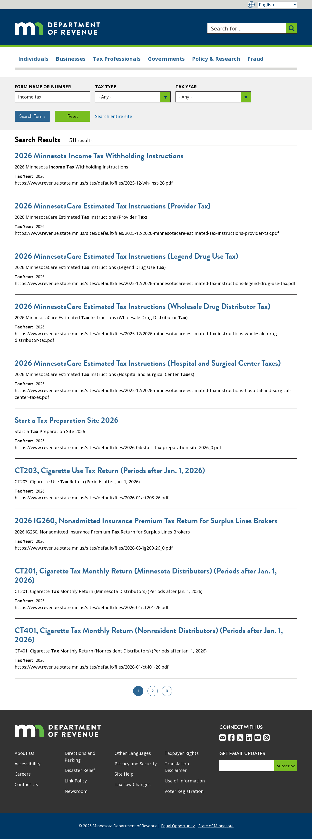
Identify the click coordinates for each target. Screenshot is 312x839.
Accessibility (27, 764)
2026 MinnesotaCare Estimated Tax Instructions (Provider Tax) (113, 206)
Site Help (124, 774)
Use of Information (185, 781)
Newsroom (76, 791)
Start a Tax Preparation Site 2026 (66, 420)
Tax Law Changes (133, 784)
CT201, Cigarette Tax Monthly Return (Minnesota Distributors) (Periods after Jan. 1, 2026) (146, 575)
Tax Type (105, 86)
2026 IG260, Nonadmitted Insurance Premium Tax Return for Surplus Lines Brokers (146, 520)
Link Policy (76, 781)
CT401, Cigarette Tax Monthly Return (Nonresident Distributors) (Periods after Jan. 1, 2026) (149, 635)
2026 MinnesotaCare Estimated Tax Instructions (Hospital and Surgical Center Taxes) (148, 363)
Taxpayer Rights (182, 753)
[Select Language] (277, 4)
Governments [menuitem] (166, 58)
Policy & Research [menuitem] (216, 58)
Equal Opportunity (178, 826)
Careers (23, 774)
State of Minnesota (216, 826)
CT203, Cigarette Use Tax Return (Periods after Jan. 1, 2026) (110, 470)
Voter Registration (184, 791)
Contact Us (26, 784)
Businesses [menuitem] (71, 58)
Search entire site (113, 116)
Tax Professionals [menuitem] (117, 58)
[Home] (57, 28)
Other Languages (133, 753)
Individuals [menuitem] (33, 58)
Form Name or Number (43, 86)
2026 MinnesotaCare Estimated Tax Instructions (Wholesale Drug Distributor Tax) (142, 306)
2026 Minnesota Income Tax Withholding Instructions (99, 155)
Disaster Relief (80, 770)
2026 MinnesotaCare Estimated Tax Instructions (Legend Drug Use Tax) (126, 256)
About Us (24, 753)
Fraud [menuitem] (255, 58)
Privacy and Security (136, 764)
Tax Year (186, 86)
